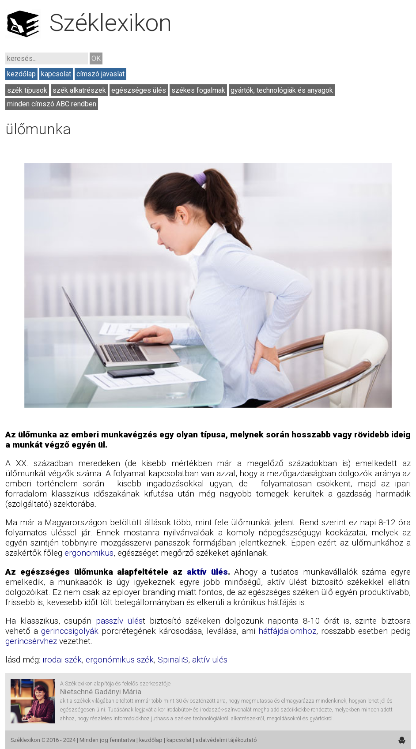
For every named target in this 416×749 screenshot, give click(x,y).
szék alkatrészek (79, 90)
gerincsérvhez (31, 641)
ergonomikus (88, 553)
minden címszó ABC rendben (51, 104)
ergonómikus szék (120, 660)
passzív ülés (119, 621)
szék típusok (27, 90)
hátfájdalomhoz (287, 631)
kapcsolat (56, 74)
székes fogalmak (198, 90)
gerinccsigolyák (69, 631)
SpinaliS (173, 660)
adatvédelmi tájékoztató (226, 740)
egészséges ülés (138, 90)
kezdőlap (21, 74)
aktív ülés (207, 572)
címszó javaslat (100, 74)
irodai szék (62, 660)
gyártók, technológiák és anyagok (282, 90)
